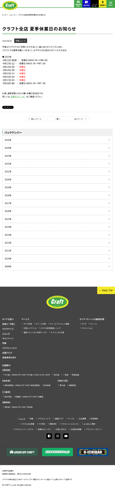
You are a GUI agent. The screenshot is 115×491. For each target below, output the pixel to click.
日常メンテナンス (30, 328)
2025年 (8, 139)
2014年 (8, 226)
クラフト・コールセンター (70, 424)
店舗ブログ (7, 352)
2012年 (8, 242)
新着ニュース (21, 40)
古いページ (78, 119)
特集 (4, 343)
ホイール (93, 323)
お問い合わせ (61, 429)
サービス (25, 319)
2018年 (8, 195)
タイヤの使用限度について (50, 328)
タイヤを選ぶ (8, 319)
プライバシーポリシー (94, 429)
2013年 (8, 234)
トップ (4, 14)
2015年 (8, 219)
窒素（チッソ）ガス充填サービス (35, 332)
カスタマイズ (7, 328)
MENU (111, 5)
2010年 (8, 258)
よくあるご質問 (89, 424)
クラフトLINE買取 (27, 424)
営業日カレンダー (18, 96)
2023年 (8, 155)
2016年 (8, 211)
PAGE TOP (107, 290)
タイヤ (84, 323)
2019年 (8, 187)
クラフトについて (9, 347)
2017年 (8, 203)
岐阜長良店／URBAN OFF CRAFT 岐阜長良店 (22, 385)
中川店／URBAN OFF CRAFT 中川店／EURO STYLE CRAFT (27, 374)
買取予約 (53, 424)
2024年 (8, 147)
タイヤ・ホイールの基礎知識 (92, 319)
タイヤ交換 (28, 323)
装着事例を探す (76, 5)
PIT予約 (42, 424)
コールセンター (93, 5)
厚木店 (62, 385)
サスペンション (87, 328)
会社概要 (82, 418)
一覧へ (57, 119)
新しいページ (36, 119)
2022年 (8, 163)
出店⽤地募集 (76, 429)
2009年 (8, 266)
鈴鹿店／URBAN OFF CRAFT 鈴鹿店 (29, 396)
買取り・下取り (8, 323)
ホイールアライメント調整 (59, 323)
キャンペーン (7, 338)
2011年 (8, 250)
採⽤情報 (94, 418)
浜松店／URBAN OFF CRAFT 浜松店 (18, 407)
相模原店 (72, 385)
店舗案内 (102, 5)
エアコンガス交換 (57, 332)
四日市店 (8, 396)
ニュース (12, 14)
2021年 (8, 171)
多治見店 (46, 385)
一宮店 (65, 374)
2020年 (8, 179)
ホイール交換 (41, 323)
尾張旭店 (75, 374)
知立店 (56, 374)
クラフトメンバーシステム (23, 429)
